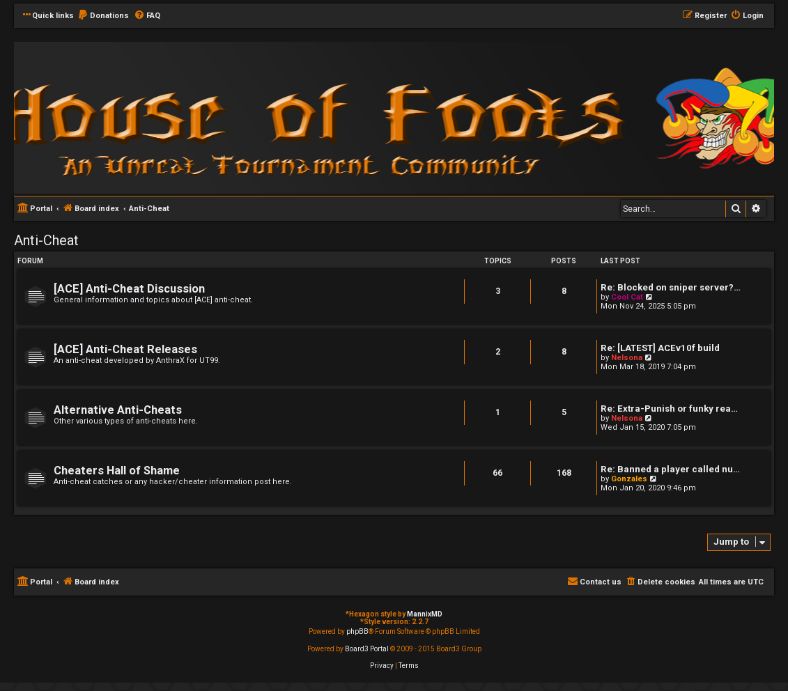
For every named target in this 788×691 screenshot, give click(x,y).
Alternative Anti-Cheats (118, 410)
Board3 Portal (367, 649)
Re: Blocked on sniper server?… (671, 287)
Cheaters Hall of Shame (117, 470)
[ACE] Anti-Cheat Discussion (129, 288)
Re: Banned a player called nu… (670, 469)
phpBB (357, 631)
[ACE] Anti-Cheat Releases (125, 349)
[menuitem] (103, 16)
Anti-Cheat (46, 240)
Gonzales (629, 478)
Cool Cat (627, 297)
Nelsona (626, 357)
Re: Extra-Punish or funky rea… (669, 408)
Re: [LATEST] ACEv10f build (660, 348)
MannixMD (424, 614)
